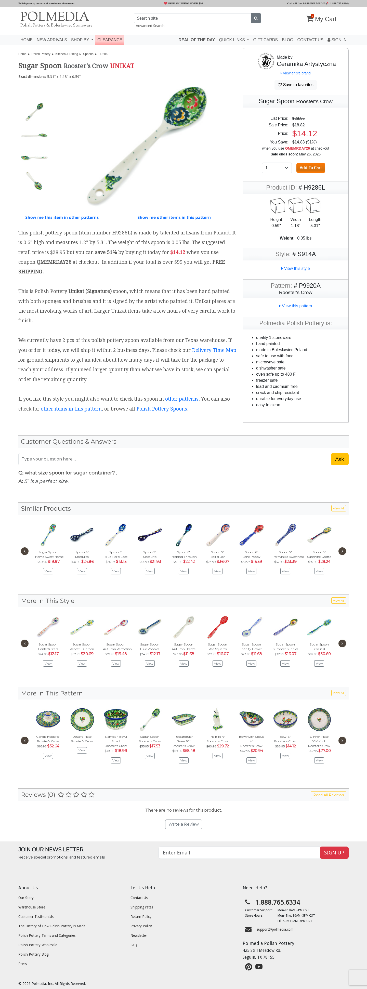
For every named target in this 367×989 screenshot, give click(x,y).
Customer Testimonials (36, 917)
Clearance (109, 40)
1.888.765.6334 (337, 3)
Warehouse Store (31, 907)
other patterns (182, 399)
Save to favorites (295, 85)
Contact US (310, 40)
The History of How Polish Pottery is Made (51, 926)
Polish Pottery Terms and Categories (46, 935)
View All (339, 508)
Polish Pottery (41, 54)
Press (22, 964)
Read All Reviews (328, 795)
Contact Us (139, 898)
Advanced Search (150, 25)
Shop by (80, 40)
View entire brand (296, 73)
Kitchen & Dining (67, 54)
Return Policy (140, 917)
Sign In (337, 40)
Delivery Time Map (214, 350)
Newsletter (138, 935)
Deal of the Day (196, 40)
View (48, 571)
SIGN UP (334, 852)
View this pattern (295, 306)
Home (26, 40)
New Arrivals (52, 40)
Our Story (26, 898)
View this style (295, 268)
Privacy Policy (141, 926)
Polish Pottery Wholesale (37, 945)
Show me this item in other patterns (62, 217)
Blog (287, 40)
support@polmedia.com (275, 929)
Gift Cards (265, 40)
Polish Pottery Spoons (161, 409)
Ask (339, 459)
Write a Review (183, 824)
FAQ (133, 945)
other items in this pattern (71, 409)
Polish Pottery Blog (33, 954)
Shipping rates (141, 907)
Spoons (88, 54)
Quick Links (232, 40)
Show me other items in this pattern (174, 217)
